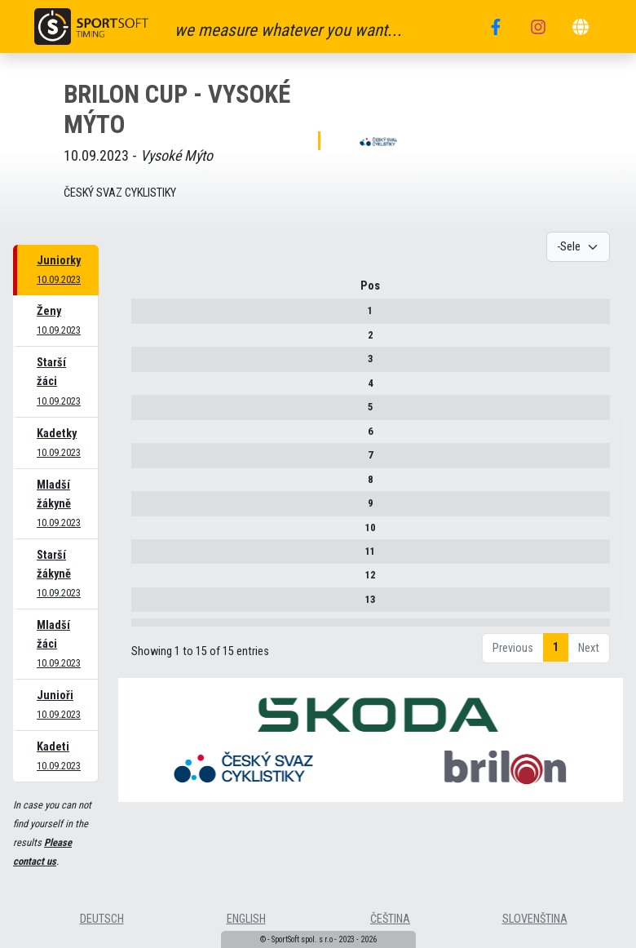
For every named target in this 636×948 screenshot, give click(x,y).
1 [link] (556, 686)
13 (144, 605)
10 (144, 533)
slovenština (535, 919)
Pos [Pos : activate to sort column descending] (144, 292)
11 (144, 557)
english (246, 919)
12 (144, 581)
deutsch (102, 919)
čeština (390, 919)
